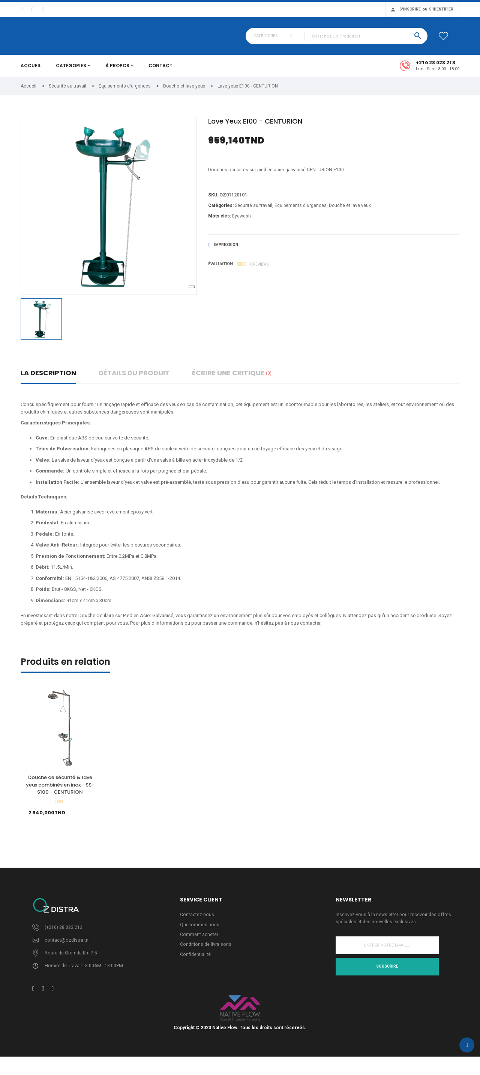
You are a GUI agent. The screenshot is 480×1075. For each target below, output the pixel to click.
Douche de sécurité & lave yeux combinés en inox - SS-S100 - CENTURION (60, 789)
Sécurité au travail (253, 210)
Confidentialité (195, 961)
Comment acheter (199, 940)
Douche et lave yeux (350, 210)
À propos (117, 70)
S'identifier (441, 9)
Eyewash (241, 221)
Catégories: (221, 210)
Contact (160, 70)
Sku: (213, 200)
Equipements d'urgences (300, 210)
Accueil (31, 70)
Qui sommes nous (199, 930)
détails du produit (134, 377)
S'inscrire (410, 9)
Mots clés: (219, 221)
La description (48, 377)
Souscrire (387, 972)
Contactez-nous (197, 920)
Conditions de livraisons (206, 950)
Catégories (71, 70)
